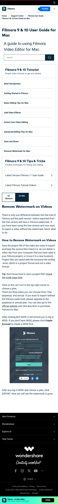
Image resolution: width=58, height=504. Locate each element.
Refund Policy (25, 493)
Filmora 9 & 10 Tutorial (22, 69)
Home (4, 16)
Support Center (17, 16)
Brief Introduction (12, 83)
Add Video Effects (12, 112)
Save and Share (11, 141)
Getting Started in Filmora (16, 93)
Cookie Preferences (45, 490)
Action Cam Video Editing (16, 122)
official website (10, 306)
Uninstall (35, 493)
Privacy (32, 486)
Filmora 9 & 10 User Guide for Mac (16, 18)
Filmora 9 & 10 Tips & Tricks (25, 161)
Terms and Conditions (19, 486)
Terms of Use (41, 486)
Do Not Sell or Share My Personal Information (21, 490)
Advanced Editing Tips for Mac (18, 132)
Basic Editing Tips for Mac (16, 103)
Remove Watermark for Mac (17, 151)
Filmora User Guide (35, 16)
